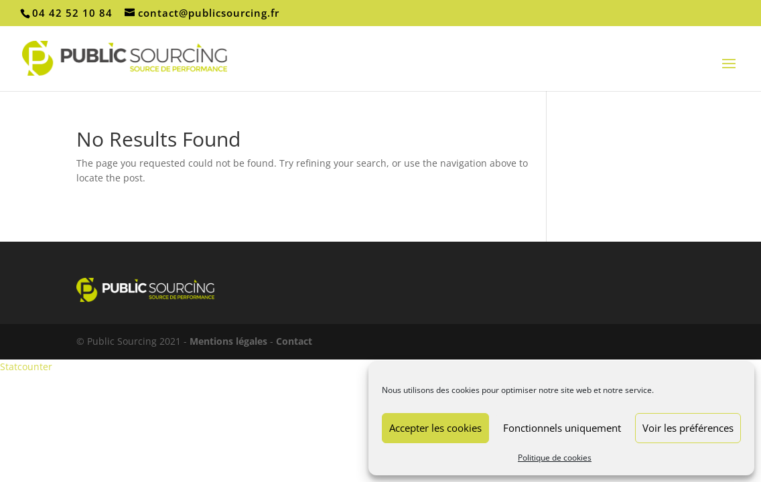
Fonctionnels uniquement (562, 427)
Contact (294, 341)
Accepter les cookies (435, 427)
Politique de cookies (555, 457)
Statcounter (26, 366)
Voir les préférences (688, 427)
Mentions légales (228, 341)
